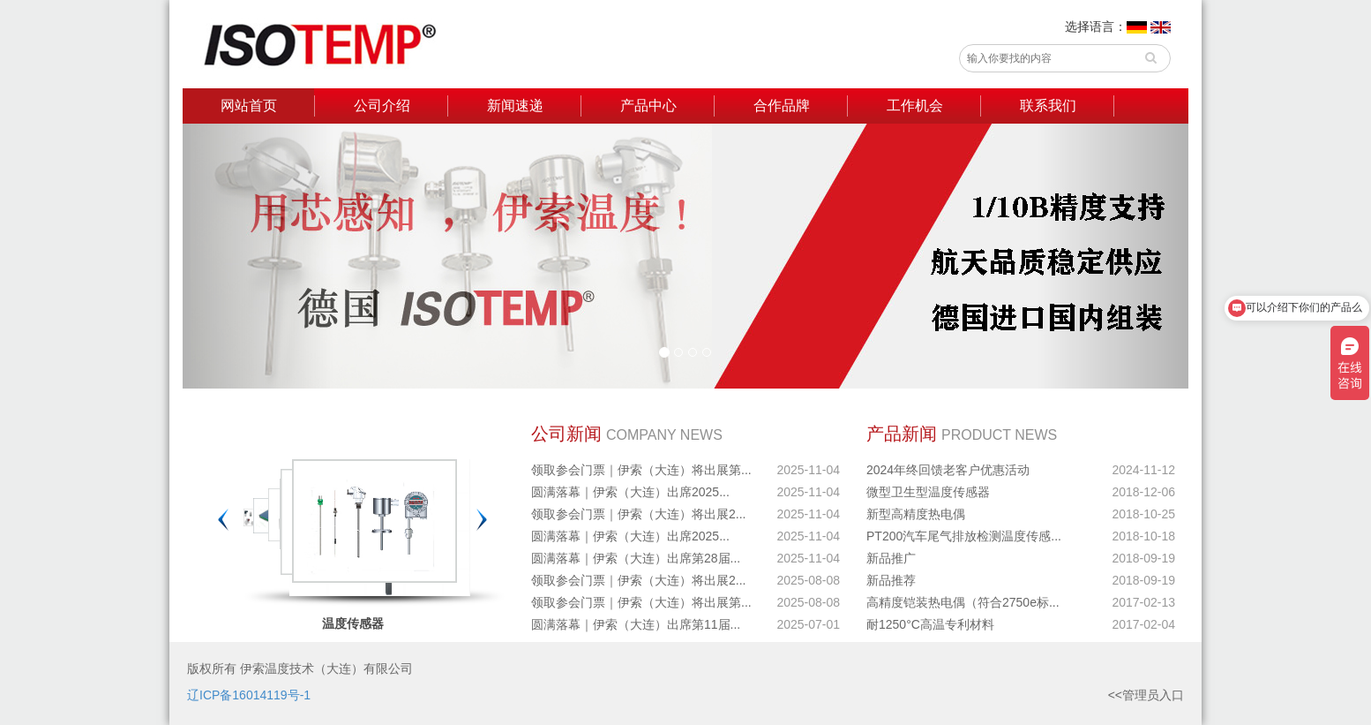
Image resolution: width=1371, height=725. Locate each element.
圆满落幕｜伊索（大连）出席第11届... (635, 624)
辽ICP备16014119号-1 (249, 695)
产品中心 (648, 105)
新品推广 (891, 558)
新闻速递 (515, 105)
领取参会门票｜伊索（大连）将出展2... (638, 514)
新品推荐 (891, 580)
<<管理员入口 (1146, 695)
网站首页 (249, 105)
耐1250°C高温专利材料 (930, 624)
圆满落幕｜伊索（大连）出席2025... (630, 492)
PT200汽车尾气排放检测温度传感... (963, 536)
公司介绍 (382, 105)
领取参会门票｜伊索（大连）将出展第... (641, 470)
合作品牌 (781, 105)
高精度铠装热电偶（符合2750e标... (963, 602)
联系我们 (1048, 105)
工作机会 (915, 105)
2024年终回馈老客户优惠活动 (948, 470)
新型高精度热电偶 (915, 514)
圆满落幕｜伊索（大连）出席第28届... (635, 558)
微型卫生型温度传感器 (928, 492)
